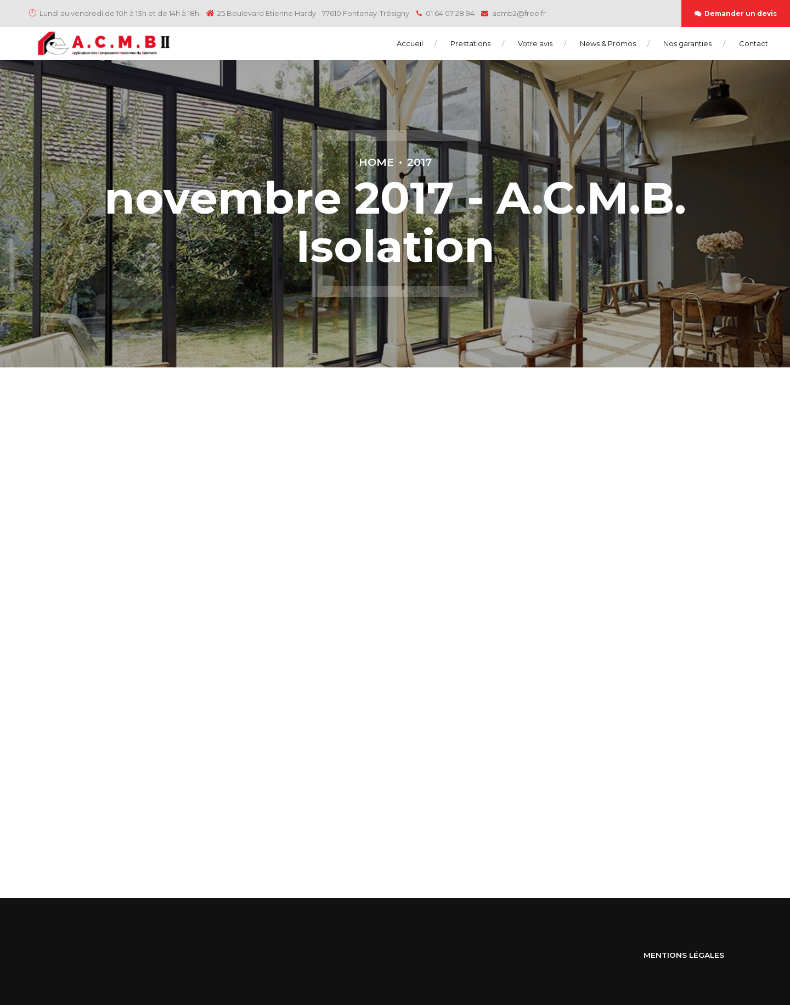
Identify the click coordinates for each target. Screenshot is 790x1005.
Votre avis (535, 43)
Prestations (470, 43)
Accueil (410, 43)
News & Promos (608, 43)
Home (376, 162)
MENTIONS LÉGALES (684, 955)
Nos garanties (687, 43)
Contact (753, 43)
